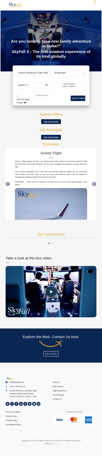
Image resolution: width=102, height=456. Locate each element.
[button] (8, 184)
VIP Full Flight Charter (23, 101)
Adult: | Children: (69, 85)
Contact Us (57, 399)
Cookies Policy (12, 420)
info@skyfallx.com (17, 382)
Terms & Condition (13, 412)
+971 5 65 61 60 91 (17, 386)
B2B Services (58, 386)
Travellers (69, 79)
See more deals (51, 122)
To (69, 67)
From (33, 67)
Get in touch (51, 354)
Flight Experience (60, 391)
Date (33, 79)
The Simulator (58, 395)
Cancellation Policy (13, 425)
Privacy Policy (11, 416)
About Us (56, 382)
